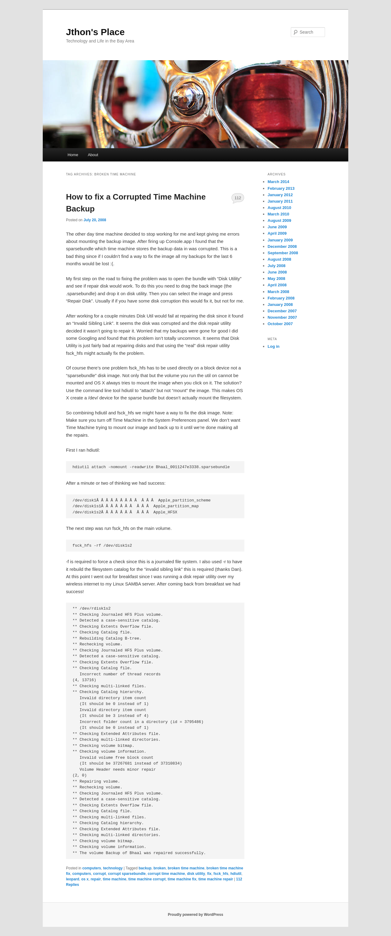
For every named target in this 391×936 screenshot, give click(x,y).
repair (96, 879)
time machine (114, 879)
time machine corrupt (147, 879)
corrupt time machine (166, 874)
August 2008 (279, 259)
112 (238, 198)
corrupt (99, 874)
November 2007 (282, 317)
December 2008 (282, 246)
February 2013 (281, 188)
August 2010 (279, 207)
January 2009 (280, 240)
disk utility (196, 874)
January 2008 (280, 304)
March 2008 (278, 291)
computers (91, 868)
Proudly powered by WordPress (195, 914)
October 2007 (280, 323)
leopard (72, 879)
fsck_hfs (221, 874)
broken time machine (186, 868)
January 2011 (280, 201)
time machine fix (182, 879)
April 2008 (277, 285)
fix (209, 874)
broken (159, 868)
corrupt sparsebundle (126, 874)
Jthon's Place (95, 32)
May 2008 (276, 278)
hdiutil (235, 874)
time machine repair (216, 879)
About (93, 154)
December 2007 (282, 311)
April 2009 (277, 233)
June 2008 (277, 272)
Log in (274, 346)
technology (112, 868)
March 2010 (278, 214)
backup (145, 868)
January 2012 (280, 195)
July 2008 (277, 265)
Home (73, 154)
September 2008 (283, 253)
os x (85, 879)
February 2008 (281, 298)
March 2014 (278, 181)
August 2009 (279, 220)
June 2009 (277, 227)
